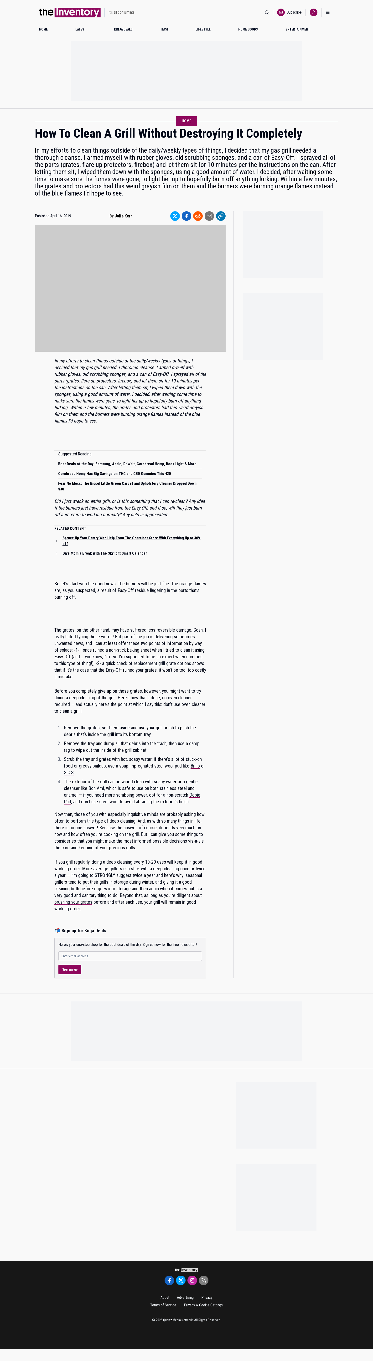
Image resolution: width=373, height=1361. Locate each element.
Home (186, 121)
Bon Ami (96, 788)
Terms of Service (163, 1305)
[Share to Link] (221, 216)
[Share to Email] (209, 216)
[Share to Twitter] (175, 216)
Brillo (195, 766)
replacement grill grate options (162, 663)
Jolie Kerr (123, 215)
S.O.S (69, 772)
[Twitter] (181, 1280)
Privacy (206, 1297)
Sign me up (70, 969)
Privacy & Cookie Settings (203, 1305)
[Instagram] (192, 1280)
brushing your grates (73, 902)
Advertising (185, 1297)
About (165, 1297)
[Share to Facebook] (186, 216)
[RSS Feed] (203, 1280)
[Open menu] (327, 12)
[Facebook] (169, 1280)
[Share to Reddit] (198, 216)
